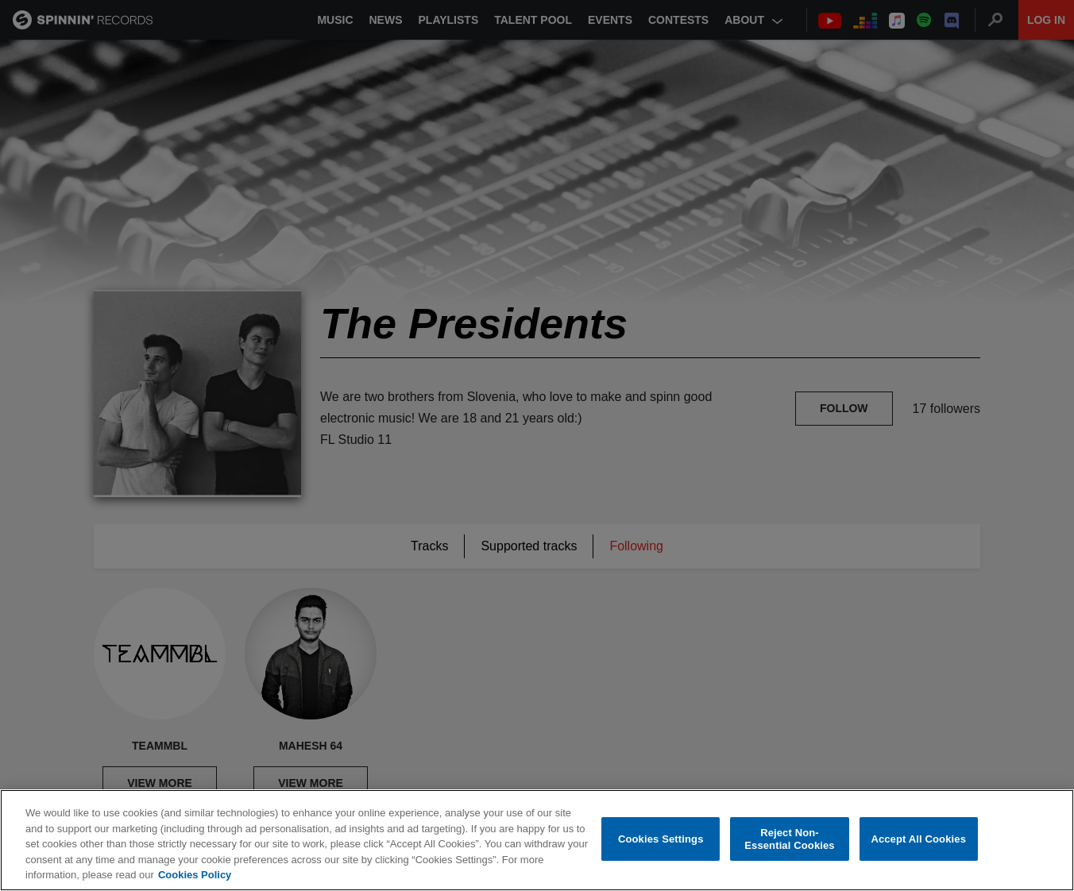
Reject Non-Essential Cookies (789, 839)
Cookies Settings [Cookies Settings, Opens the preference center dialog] (661, 840)
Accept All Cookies (918, 840)
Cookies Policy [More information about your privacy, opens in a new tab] (194, 875)
